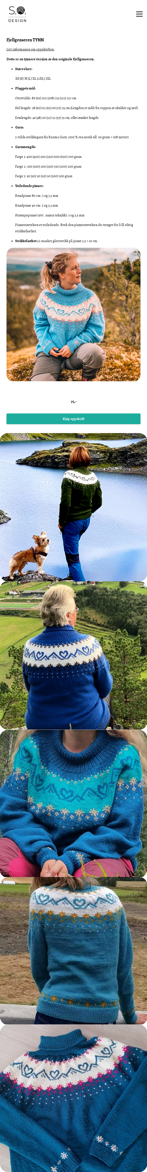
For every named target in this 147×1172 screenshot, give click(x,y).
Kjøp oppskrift (73, 419)
